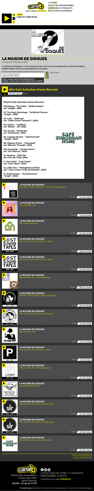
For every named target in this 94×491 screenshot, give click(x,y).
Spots (63, 475)
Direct (19, 14)
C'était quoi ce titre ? (54, 473)
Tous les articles (82, 458)
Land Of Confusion (27, 17)
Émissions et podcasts (60, 8)
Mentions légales (85, 488)
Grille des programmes (61, 5)
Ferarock (65, 479)
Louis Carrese (73, 488)
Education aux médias (60, 11)
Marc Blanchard (47, 488)
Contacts (76, 473)
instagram (54, 73)
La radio (52, 3)
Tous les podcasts (82, 455)
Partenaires (48, 475)
